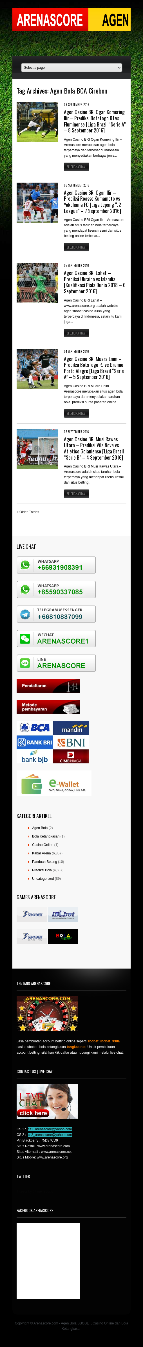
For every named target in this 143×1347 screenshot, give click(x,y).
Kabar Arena (41, 853)
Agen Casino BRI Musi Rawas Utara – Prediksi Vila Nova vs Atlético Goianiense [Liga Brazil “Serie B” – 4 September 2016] (94, 448)
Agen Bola (40, 828)
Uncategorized (43, 879)
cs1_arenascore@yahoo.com (50, 1129)
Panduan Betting (44, 862)
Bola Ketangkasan (45, 836)
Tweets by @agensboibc (35, 1191)
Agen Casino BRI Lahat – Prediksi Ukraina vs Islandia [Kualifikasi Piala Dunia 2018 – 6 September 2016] (95, 282)
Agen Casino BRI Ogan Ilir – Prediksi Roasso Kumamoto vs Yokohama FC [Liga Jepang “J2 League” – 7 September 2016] (92, 201)
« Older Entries (28, 512)
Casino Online (42, 845)
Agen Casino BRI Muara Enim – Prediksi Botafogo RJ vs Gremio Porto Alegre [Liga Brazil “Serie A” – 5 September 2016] (94, 368)
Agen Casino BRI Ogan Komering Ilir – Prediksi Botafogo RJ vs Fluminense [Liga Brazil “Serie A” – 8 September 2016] (95, 121)
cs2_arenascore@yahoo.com (50, 1135)
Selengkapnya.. (76, 167)
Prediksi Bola (42, 870)
